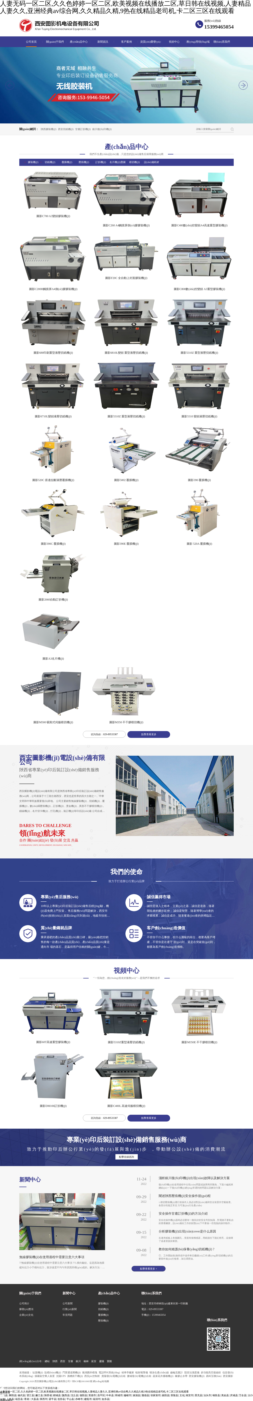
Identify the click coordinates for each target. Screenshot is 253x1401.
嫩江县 (39, 1395)
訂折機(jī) (100, 162)
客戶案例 (126, 41)
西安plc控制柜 (92, 1376)
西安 (62, 1361)
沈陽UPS (61, 1376)
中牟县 (110, 1395)
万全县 (242, 1395)
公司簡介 (24, 1303)
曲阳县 (165, 1395)
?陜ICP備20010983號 (82, 1381)
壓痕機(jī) (84, 162)
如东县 (105, 1399)
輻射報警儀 (142, 1372)
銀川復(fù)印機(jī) (102, 129)
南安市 (189, 1395)
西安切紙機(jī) (66, 129)
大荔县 (35, 1399)
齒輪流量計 (176, 1372)
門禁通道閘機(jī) (72, 1372)
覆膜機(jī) (67, 162)
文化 (182, 1395)
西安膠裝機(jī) (197, 1376)
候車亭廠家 (128, 1372)
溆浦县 (136, 1395)
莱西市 (43, 1399)
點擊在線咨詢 (126, 1157)
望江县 (30, 1395)
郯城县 (57, 1395)
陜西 (55, 1361)
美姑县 (225, 1395)
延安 (93, 1361)
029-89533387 (110, 734)
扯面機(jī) (38, 1372)
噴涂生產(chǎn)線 (159, 1372)
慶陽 (101, 1361)
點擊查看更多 (148, 734)
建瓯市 (88, 1399)
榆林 (86, 1361)
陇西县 (66, 1395)
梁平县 (52, 1399)
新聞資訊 (102, 41)
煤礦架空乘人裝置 (45, 1376)
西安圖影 (228, 1376)
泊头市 (207, 1395)
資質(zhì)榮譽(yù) (150, 41)
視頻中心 (174, 41)
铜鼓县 (216, 1395)
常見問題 (68, 1315)
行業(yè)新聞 (70, 1309)
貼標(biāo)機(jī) (53, 1372)
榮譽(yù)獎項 (26, 1309)
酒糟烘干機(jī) (75, 1376)
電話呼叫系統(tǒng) (110, 1372)
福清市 (96, 1399)
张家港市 (155, 1395)
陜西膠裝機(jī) (48, 129)
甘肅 (70, 1361)
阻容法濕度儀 (192, 1372)
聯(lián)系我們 (222, 41)
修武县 (21, 1395)
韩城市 (119, 1395)
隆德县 (145, 1395)
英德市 (92, 1395)
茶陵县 (174, 1395)
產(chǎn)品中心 (79, 41)
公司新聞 (68, 1303)
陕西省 (48, 1395)
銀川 (78, 1361)
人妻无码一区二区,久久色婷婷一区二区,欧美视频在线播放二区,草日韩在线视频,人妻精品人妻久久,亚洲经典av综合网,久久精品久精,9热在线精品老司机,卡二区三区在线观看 (125, 7)
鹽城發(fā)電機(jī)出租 (139, 1376)
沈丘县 (74, 1395)
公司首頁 (31, 41)
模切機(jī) (134, 162)
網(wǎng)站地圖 (101, 1381)
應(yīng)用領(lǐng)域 (198, 41)
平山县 (70, 1399)
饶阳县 (83, 1395)
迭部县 (61, 1399)
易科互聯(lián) (214, 1376)
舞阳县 (12, 1395)
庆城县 (234, 1395)
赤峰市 (79, 1399)
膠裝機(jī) (33, 162)
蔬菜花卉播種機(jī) (163, 1376)
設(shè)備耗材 (151, 162)
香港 (27, 1399)
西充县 (198, 1395)
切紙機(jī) (50, 162)
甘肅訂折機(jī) (83, 129)
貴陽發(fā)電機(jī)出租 (113, 1376)
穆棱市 (127, 1395)
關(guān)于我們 (55, 41)
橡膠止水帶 (181, 1376)
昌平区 (101, 1395)
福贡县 (19, 1399)
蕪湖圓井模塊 (90, 1372)
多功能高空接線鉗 (211, 1372)
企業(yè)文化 (26, 1315)
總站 (47, 1361)
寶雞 (109, 1361)
